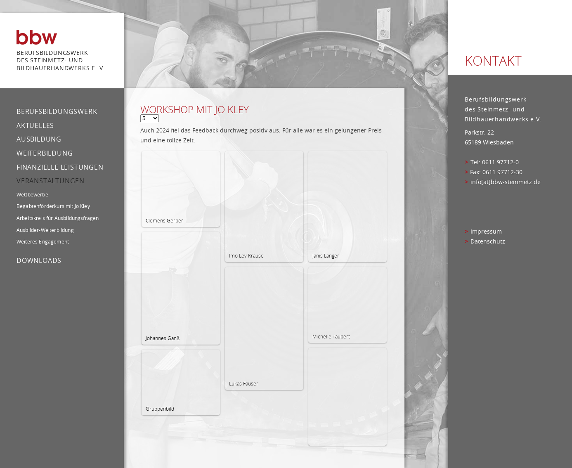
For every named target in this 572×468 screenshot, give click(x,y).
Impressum (486, 231)
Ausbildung (39, 139)
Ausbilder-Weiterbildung (45, 230)
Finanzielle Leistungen (60, 167)
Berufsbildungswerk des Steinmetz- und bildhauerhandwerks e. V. (61, 60)
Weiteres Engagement (43, 241)
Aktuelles (35, 125)
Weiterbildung (45, 153)
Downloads (39, 260)
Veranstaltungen (51, 180)
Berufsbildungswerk (57, 111)
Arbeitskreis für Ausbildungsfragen (58, 218)
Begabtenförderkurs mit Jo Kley (53, 206)
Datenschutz (487, 241)
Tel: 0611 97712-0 (494, 162)
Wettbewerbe (32, 194)
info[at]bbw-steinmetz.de (505, 182)
